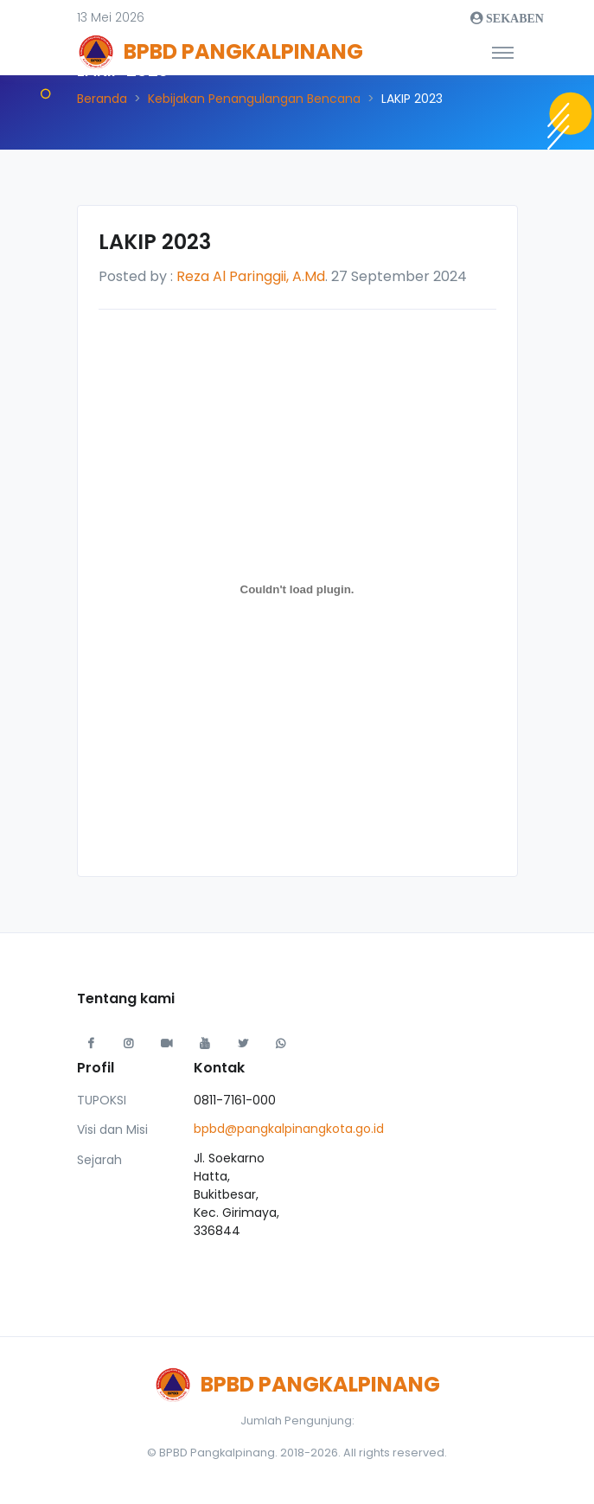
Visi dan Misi (112, 1129)
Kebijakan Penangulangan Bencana (254, 98)
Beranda (102, 98)
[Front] (142, 52)
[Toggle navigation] (503, 52)
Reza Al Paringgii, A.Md (250, 276)
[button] (110, 18)
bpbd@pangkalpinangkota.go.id (289, 1128)
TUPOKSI (101, 1100)
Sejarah (99, 1159)
